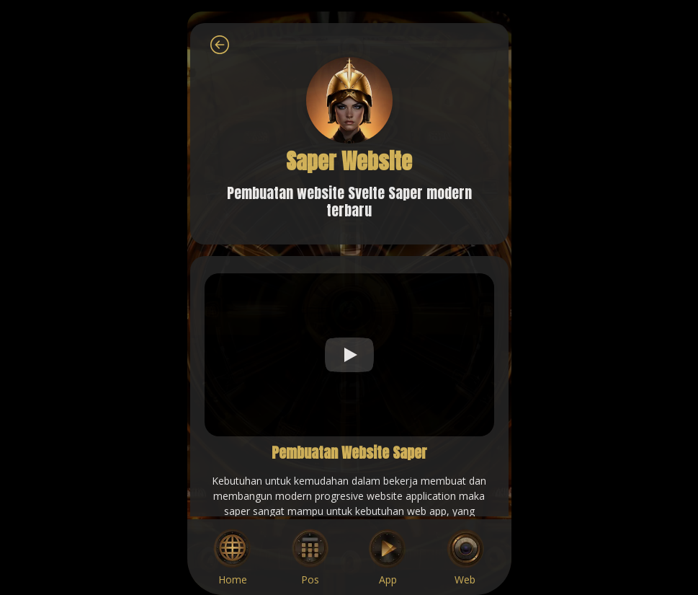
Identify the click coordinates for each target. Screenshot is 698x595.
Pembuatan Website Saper (349, 452)
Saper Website (349, 161)
